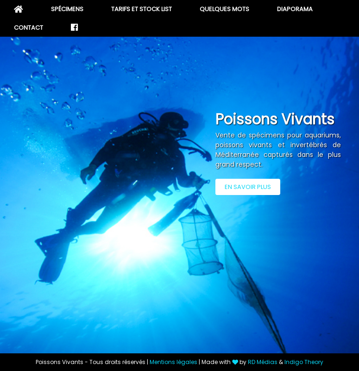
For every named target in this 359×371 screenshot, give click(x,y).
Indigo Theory (303, 362)
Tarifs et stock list (141, 9)
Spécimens (67, 9)
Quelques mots (224, 9)
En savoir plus (248, 186)
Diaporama (295, 9)
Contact (28, 27)
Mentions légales (173, 362)
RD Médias (262, 362)
